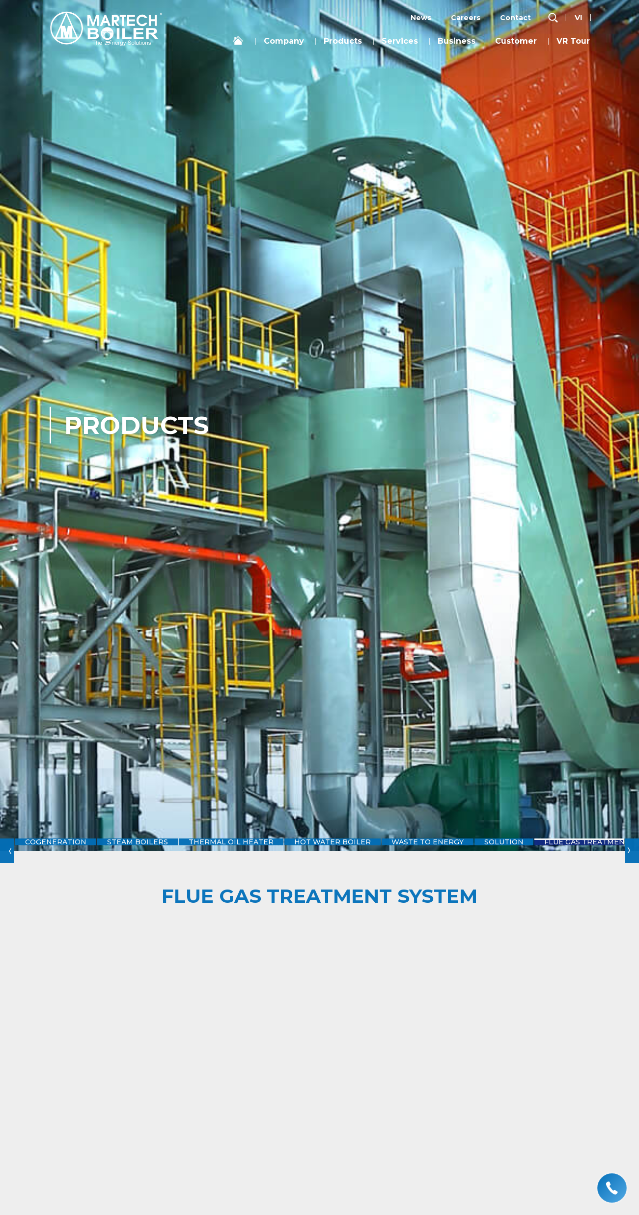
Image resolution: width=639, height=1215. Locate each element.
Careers (465, 17)
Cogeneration (58, 850)
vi (579, 17)
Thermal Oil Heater (241, 850)
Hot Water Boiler (347, 850)
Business (456, 41)
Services (400, 41)
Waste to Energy (447, 850)
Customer (516, 41)
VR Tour (573, 41)
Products (343, 41)
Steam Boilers (144, 850)
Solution (529, 850)
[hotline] (612, 1188)
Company (284, 41)
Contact (515, 17)
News (421, 17)
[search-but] (553, 17)
